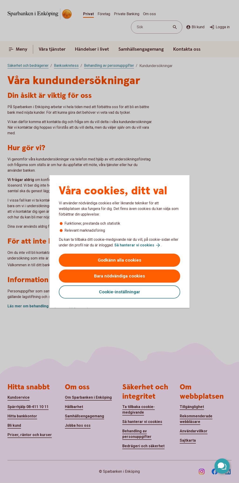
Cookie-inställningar (119, 292)
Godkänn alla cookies (119, 260)
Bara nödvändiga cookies (119, 276)
